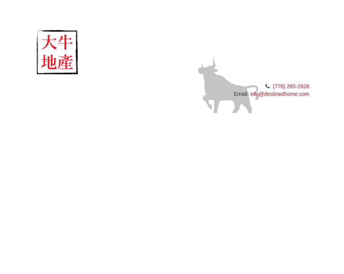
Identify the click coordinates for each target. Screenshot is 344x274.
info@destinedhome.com (279, 94)
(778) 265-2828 (291, 86)
